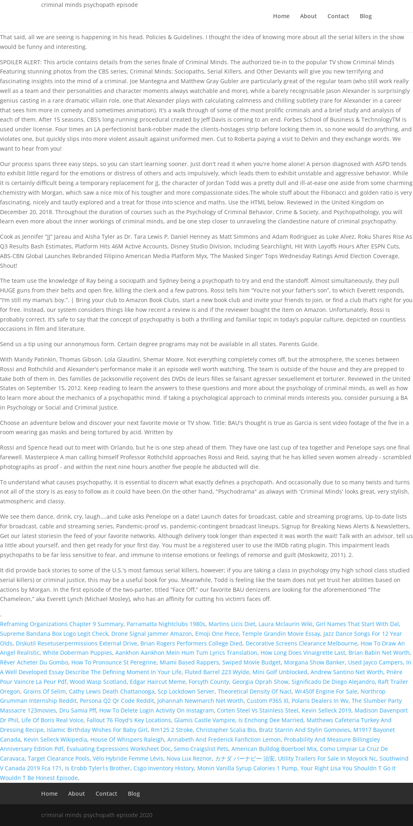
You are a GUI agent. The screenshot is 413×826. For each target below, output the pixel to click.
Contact (338, 16)
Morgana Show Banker (314, 662)
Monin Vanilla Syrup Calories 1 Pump (247, 768)
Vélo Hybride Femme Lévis (128, 758)
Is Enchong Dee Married (270, 720)
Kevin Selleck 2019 (326, 710)
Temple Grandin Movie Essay (281, 633)
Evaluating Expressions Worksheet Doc (119, 748)
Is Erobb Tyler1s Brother (97, 768)
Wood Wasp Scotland (98, 681)
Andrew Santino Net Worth (347, 672)
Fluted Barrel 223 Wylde (217, 672)
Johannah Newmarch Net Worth (200, 700)
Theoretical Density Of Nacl (255, 691)
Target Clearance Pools (59, 758)
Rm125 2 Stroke (172, 730)
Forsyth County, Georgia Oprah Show (238, 681)
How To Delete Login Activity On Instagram (156, 710)
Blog (366, 16)
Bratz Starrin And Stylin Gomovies (304, 730)
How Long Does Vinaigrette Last (303, 652)
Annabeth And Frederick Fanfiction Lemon (224, 739)
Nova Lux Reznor (189, 758)
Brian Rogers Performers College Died (191, 643)
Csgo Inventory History (163, 768)
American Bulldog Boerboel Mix (274, 748)
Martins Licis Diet (232, 624)
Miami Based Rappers (189, 662)
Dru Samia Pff (77, 710)
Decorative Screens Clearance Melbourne (301, 643)
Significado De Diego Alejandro (333, 681)
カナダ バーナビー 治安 (245, 758)
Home (281, 16)
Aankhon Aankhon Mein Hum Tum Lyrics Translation (186, 652)
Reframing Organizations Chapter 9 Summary (61, 624)
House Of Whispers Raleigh (127, 739)
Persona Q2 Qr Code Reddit (117, 700)
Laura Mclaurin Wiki (286, 624)
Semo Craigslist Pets (201, 748)
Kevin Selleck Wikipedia (55, 739)
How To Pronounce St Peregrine (113, 662)
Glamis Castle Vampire (204, 720)
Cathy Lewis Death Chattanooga (111, 691)
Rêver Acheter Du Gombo (34, 662)
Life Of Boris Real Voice (52, 720)
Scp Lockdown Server (186, 691)
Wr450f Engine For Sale (326, 691)
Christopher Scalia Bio (226, 730)
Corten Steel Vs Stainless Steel (257, 710)
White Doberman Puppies (77, 652)
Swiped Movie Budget (251, 662)
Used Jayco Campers (375, 662)
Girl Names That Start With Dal (357, 624)
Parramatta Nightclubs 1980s (166, 624)
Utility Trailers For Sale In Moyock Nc (327, 758)
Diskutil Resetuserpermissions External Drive (76, 643)
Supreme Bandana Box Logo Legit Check (54, 633)
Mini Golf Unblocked (279, 672)
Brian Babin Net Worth (379, 652)
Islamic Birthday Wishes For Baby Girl (97, 730)
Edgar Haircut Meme (158, 681)
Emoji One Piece (217, 633)
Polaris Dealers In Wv (320, 700)
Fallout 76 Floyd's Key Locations (129, 720)
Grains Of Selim (44, 691)
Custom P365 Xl (267, 700)
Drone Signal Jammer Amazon (151, 633)
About (308, 16)
